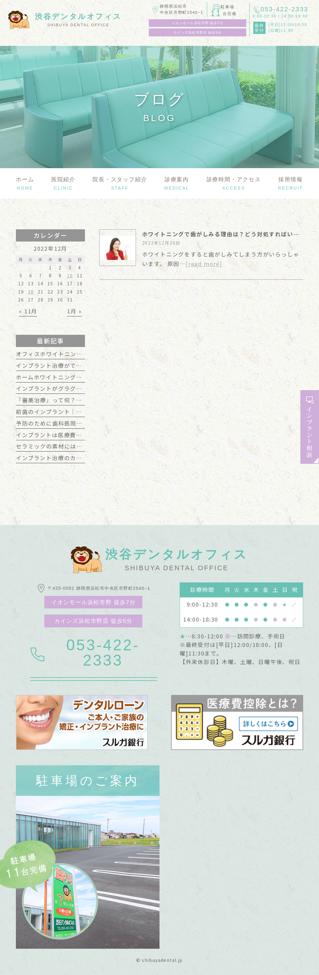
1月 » (74, 311)
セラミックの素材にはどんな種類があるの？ (76, 446)
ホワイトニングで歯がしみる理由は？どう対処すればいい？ (224, 234)
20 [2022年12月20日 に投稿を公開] (31, 292)
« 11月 (28, 311)
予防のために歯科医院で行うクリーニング (73, 423)
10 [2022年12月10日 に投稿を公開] (70, 275)
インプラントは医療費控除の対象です (67, 435)
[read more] (203, 264)
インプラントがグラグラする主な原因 (67, 388)
